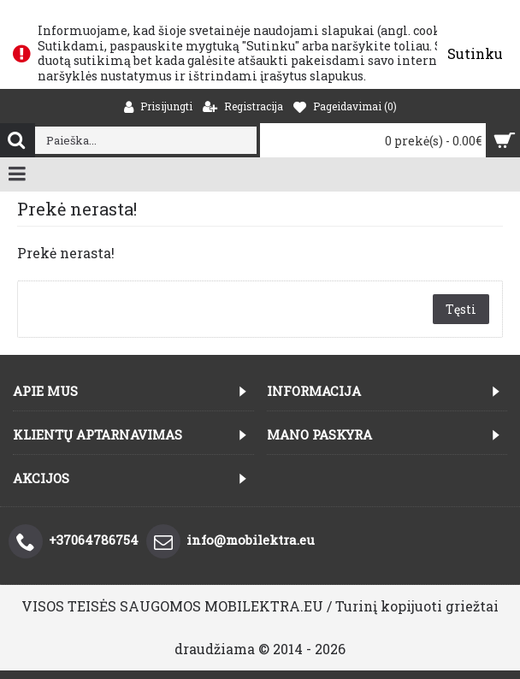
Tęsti (461, 309)
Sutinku (475, 53)
